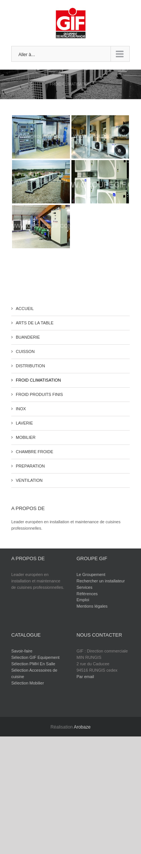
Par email (85, 676)
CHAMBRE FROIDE (34, 451)
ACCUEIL (25, 308)
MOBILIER (26, 437)
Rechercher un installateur (101, 581)
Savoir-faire (21, 651)
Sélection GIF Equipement (35, 657)
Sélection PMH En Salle (33, 664)
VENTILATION (29, 480)
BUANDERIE (28, 337)
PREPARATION (30, 466)
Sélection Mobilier (27, 683)
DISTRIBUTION (30, 366)
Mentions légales (92, 606)
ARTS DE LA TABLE (34, 323)
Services (84, 587)
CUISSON (25, 351)
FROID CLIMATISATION (38, 380)
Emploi (83, 599)
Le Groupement (91, 574)
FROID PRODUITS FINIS (39, 394)
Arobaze (82, 727)
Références (87, 593)
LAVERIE (24, 423)
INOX (21, 408)
